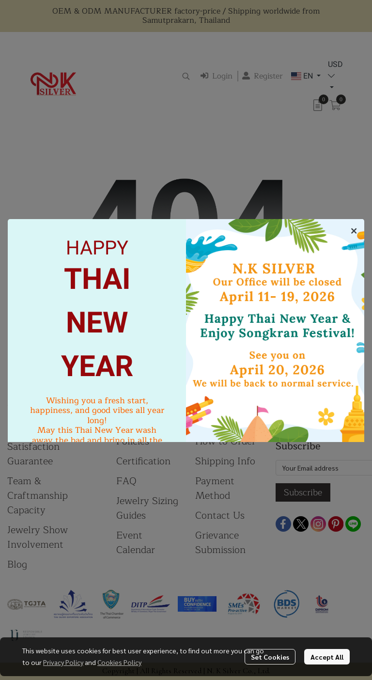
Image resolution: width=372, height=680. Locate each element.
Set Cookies (270, 656)
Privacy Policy (63, 662)
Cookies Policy (119, 662)
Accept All (326, 656)
